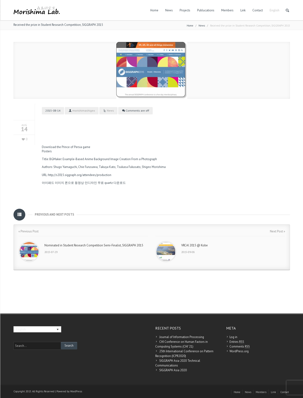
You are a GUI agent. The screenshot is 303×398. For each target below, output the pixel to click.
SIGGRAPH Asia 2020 (173, 370)
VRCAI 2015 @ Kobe (194, 245)
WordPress (76, 391)
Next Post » (277, 231)
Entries (236, 342)
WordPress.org (239, 351)
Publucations (205, 10)
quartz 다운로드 (115, 183)
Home (154, 10)
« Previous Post (28, 231)
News (169, 10)
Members (227, 10)
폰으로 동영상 (74, 183)
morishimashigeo (83, 110)
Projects (185, 10)
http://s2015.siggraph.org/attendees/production (79, 175)
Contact (257, 10)
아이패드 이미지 (53, 183)
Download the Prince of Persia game (66, 147)
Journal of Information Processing (181, 337)
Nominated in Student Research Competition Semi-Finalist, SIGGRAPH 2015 (93, 245)
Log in (233, 337)
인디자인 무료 (94, 183)
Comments (239, 346)
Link (243, 10)
